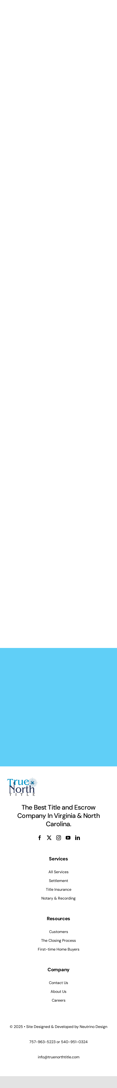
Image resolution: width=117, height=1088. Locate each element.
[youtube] (68, 837)
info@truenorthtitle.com (58, 1057)
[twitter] (49, 837)
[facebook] (39, 837)
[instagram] (58, 837)
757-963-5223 (42, 1041)
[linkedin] (77, 837)
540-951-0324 (74, 1041)
